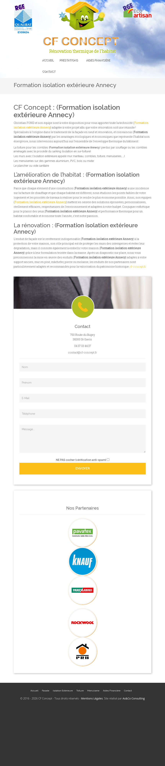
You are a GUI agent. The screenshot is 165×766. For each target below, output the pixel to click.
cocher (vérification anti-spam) (81, 459)
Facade (45, 690)
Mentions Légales (92, 698)
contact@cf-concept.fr (82, 352)
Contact (49, 71)
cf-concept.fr (137, 266)
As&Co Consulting (134, 698)
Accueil (48, 60)
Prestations (69, 60)
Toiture (80, 690)
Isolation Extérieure (63, 690)
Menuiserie (93, 690)
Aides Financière (98, 60)
